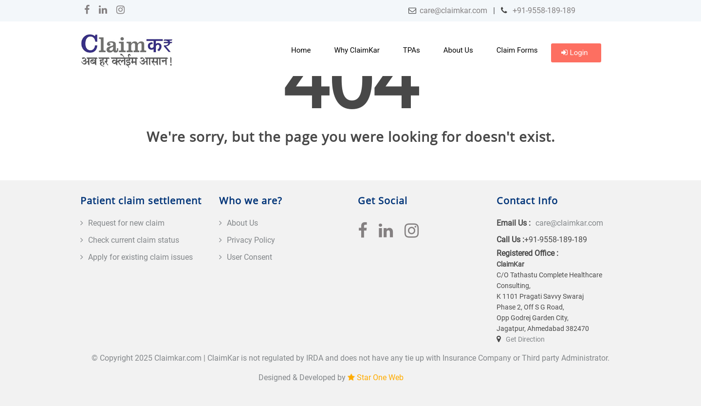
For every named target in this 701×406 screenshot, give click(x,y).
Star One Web (380, 377)
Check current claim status (133, 240)
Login (574, 52)
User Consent (249, 257)
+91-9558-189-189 (543, 10)
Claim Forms (517, 50)
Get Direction (525, 339)
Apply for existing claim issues (140, 257)
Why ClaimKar (356, 50)
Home (301, 50)
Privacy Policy (251, 240)
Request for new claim (126, 223)
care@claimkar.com (453, 10)
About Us (458, 50)
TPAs (411, 50)
